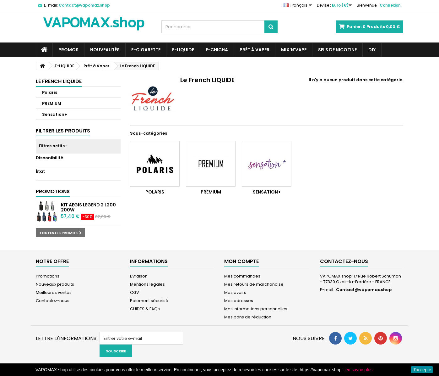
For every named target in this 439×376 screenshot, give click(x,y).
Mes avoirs (235, 292)
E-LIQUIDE (183, 50)
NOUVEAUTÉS (105, 50)
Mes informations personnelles (255, 309)
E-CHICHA (217, 50)
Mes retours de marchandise (254, 284)
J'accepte (422, 369)
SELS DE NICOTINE (337, 50)
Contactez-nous (52, 301)
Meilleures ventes (54, 292)
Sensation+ (54, 114)
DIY (372, 50)
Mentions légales (147, 284)
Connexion (390, 5)
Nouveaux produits (55, 284)
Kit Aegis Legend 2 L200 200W (88, 207)
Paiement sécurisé (149, 301)
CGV (134, 292)
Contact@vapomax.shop (364, 290)
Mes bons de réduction (247, 317)
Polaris (49, 92)
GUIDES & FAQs (145, 309)
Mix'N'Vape (293, 50)
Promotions (53, 191)
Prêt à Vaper (254, 50)
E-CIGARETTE (145, 50)
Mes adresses (238, 301)
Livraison (139, 276)
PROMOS (68, 50)
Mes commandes (242, 276)
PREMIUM (51, 103)
